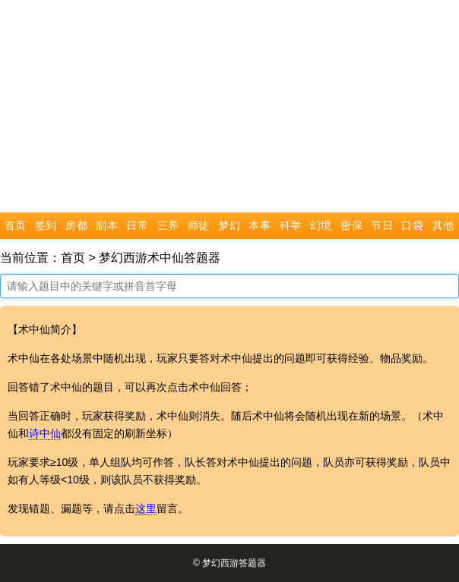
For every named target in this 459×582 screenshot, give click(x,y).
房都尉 (76, 229)
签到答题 (46, 229)
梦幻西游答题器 (234, 563)
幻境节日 (321, 229)
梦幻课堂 (229, 229)
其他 (443, 225)
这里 (146, 508)
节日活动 (382, 229)
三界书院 (168, 229)
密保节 (351, 229)
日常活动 (137, 229)
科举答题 (291, 229)
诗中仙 (45, 433)
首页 (16, 225)
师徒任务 (199, 229)
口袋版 (412, 229)
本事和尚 (259, 229)
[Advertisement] (229, 106)
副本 (107, 225)
